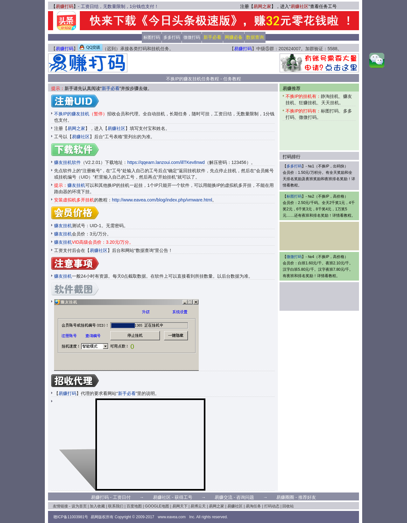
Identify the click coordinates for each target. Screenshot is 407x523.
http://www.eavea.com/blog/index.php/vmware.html (162, 199)
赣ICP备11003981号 (70, 517)
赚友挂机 (76, 185)
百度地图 (134, 506)
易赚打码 (64, 6)
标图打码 (151, 37)
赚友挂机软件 (67, 162)
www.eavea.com (171, 517)
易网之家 (262, 6)
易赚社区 (299, 6)
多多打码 (171, 37)
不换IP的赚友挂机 (80, 113)
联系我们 (115, 506)
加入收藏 (97, 506)
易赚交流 (223, 497)
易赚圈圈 (285, 497)
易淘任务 (253, 506)
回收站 (288, 506)
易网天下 (180, 506)
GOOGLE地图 (157, 506)
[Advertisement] (203, 62)
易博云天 (198, 506)
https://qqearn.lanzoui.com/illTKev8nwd (166, 162)
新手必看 (111, 88)
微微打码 (191, 37)
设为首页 (79, 506)
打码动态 (271, 506)
